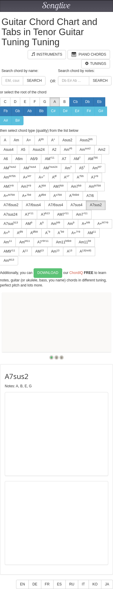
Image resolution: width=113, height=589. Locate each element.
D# (65, 111)
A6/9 (33, 159)
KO (95, 584)
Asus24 (39, 150)
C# (53, 111)
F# (89, 111)
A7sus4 (76, 205)
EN (22, 584)
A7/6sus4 (33, 205)
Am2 (102, 150)
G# (100, 111)
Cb (75, 102)
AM (49, 158)
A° (53, 140)
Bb (41, 111)
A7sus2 (96, 205)
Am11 (63, 241)
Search (34, 81)
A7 (64, 159)
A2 (54, 150)
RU (71, 584)
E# (77, 111)
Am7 (26, 186)
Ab (29, 111)
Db (87, 102)
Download (48, 273)
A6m (19, 159)
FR (47, 584)
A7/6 (90, 196)
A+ (28, 140)
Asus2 (67, 140)
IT (83, 584)
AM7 (58, 186)
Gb (17, 111)
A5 (23, 150)
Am (16, 140)
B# (17, 120)
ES (59, 584)
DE (34, 584)
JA (107, 584)
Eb (99, 102)
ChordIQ (76, 273)
